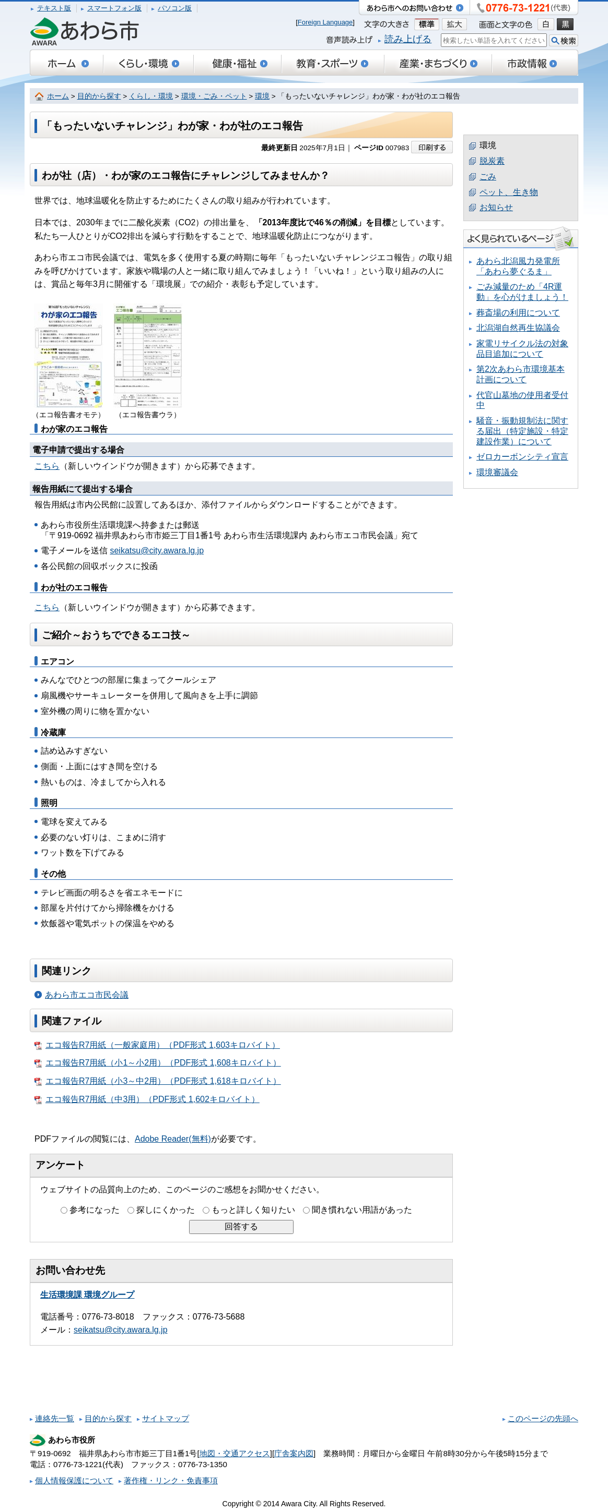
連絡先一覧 (54, 1418)
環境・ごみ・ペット (214, 96)
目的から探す (99, 96)
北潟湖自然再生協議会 (518, 327)
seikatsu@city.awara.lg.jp (157, 550)
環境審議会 (497, 472)
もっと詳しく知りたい (253, 1209)
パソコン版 (175, 8)
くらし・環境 (151, 96)
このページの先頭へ (543, 1418)
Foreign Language (325, 22)
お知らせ (496, 207)
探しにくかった (165, 1209)
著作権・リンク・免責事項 (171, 1480)
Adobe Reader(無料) (173, 1138)
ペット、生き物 (509, 192)
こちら (47, 466)
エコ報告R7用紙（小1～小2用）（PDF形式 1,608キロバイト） (157, 1063)
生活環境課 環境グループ (87, 1294)
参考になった (94, 1209)
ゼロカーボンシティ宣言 (522, 456)
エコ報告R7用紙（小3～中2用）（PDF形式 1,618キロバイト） (157, 1081)
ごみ (488, 176)
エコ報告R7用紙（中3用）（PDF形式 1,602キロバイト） (147, 1099)
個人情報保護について (74, 1480)
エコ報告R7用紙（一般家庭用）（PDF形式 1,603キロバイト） (157, 1045)
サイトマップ (165, 1418)
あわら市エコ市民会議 (86, 994)
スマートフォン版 (114, 8)
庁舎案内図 (293, 1453)
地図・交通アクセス (235, 1453)
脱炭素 (492, 160)
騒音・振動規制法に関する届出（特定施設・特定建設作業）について (522, 430)
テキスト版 (54, 8)
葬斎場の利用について (518, 312)
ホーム (58, 96)
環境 (262, 96)
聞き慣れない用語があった (362, 1209)
